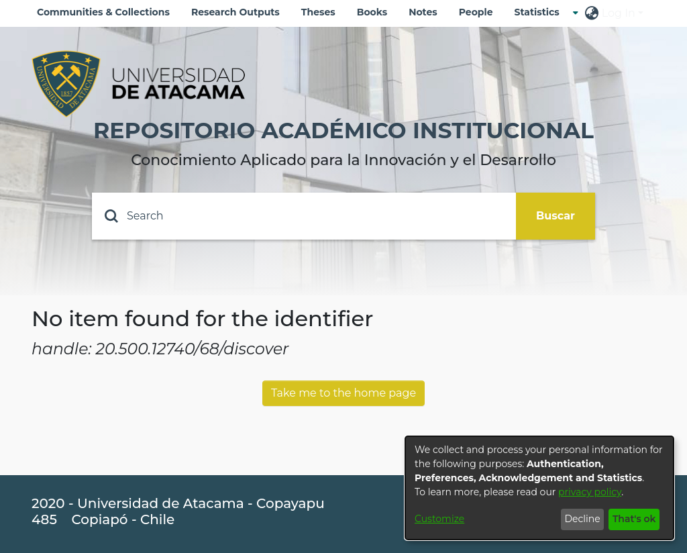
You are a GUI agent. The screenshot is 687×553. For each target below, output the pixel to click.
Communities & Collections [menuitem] (103, 12)
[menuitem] (541, 12)
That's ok (634, 519)
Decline (582, 519)
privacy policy (589, 492)
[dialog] (539, 488)
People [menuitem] (476, 12)
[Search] (304, 216)
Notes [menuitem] (423, 12)
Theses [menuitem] (318, 12)
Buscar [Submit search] (555, 215)
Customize (439, 519)
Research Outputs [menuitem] (235, 12)
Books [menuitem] (372, 12)
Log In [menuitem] (618, 13)
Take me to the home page (343, 393)
